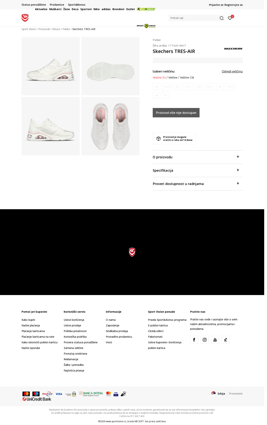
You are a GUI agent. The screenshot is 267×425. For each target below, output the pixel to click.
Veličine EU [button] (159, 77)
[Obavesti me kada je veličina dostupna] (156, 87)
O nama (111, 320)
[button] (197, 18)
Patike (157, 40)
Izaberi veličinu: (164, 71)
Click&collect (156, 331)
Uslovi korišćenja (74, 320)
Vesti (109, 342)
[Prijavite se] (230, 18)
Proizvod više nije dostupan (176, 113)
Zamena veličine (73, 348)
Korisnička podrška (75, 336)
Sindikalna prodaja (117, 331)
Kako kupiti (28, 320)
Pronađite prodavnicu (119, 336)
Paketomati (155, 336)
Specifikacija (196, 170)
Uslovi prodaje (72, 325)
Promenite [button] (236, 393)
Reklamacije (71, 359)
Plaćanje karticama (33, 331)
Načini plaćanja (31, 325)
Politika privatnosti (75, 331)
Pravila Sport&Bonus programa (167, 320)
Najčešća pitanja (74, 370)
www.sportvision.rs (116, 421)
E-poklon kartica (158, 325)
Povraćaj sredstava (75, 353)
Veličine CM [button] (187, 77)
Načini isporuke (31, 348)
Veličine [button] (172, 77)
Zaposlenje (112, 325)
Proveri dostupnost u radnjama (196, 183)
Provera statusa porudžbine (81, 342)
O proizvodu (196, 156)
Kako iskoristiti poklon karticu (40, 342)
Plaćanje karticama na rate (38, 336)
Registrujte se (233, 5)
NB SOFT (139, 421)
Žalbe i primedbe (74, 365)
